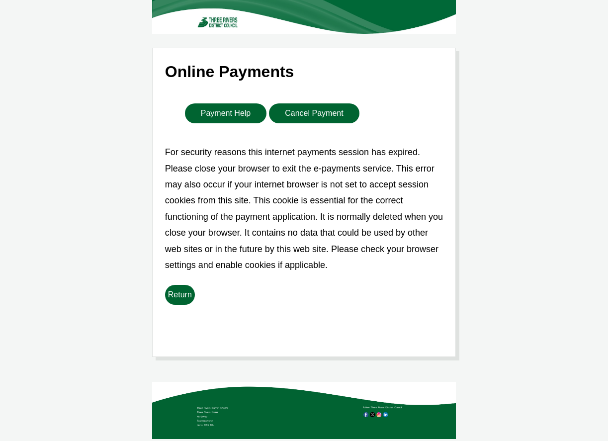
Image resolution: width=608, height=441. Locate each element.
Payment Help (226, 113)
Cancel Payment (314, 113)
